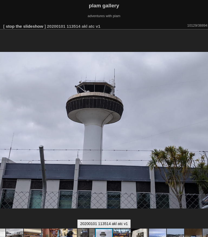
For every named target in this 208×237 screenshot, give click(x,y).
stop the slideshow (24, 26)
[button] (203, 37)
